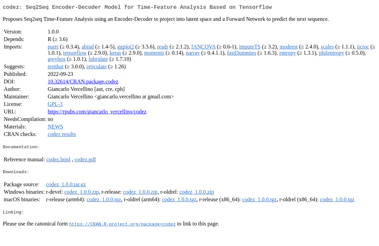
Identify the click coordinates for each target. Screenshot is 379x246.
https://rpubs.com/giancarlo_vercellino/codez (97, 113)
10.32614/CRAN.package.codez (83, 83)
